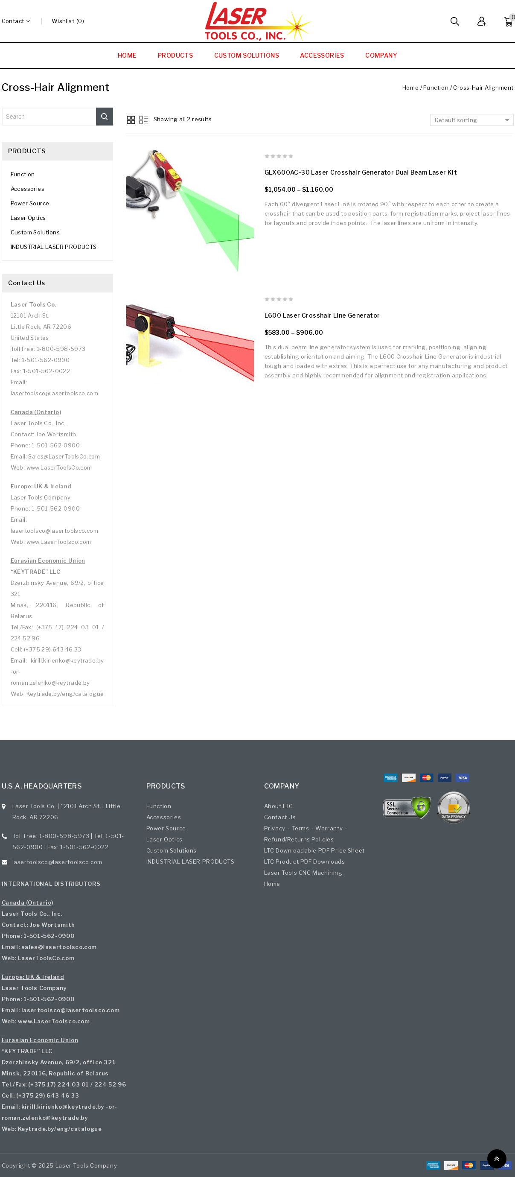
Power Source (30, 203)
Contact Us (280, 817)
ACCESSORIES (322, 55)
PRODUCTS (175, 55)
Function (435, 87)
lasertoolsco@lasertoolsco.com (57, 862)
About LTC (278, 806)
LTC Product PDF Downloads (304, 861)
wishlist (63, 21)
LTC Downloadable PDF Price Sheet (314, 850)
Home (410, 87)
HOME (127, 55)
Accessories (27, 188)
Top (496, 1158)
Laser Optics (28, 217)
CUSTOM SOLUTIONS (246, 55)
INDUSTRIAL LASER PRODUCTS (54, 246)
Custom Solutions (35, 232)
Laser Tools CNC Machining (303, 872)
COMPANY (381, 55)
